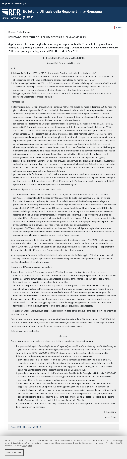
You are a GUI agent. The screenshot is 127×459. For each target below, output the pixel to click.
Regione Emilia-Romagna (14, 3)
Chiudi (119, 27)
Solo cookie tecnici (14, 452)
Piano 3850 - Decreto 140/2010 (26, 427)
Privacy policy (27, 445)
